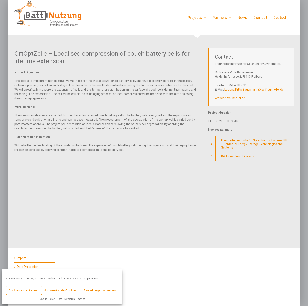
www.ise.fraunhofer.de (230, 98)
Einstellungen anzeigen (99, 290)
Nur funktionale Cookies (60, 290)
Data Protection (66, 298)
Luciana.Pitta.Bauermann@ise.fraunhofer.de (254, 89)
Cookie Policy (47, 298)
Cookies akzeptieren (23, 290)
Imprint (81, 298)
